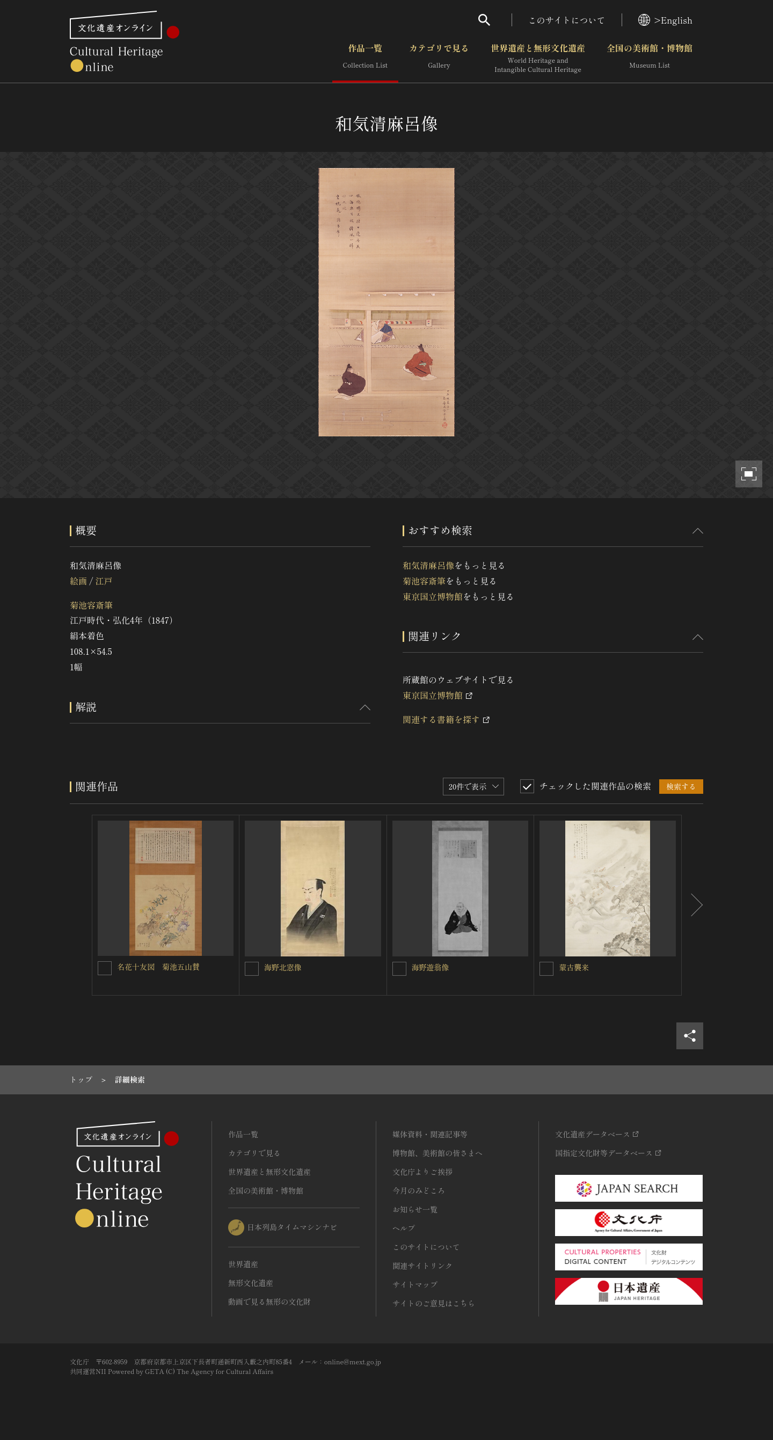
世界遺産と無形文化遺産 (538, 58)
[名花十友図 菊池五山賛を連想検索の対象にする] (105, 968)
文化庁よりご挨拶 (422, 1171)
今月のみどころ (418, 1190)
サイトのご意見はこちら (433, 1303)
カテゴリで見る (439, 58)
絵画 (78, 580)
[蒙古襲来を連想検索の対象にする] (546, 969)
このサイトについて (567, 19)
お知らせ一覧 (414, 1209)
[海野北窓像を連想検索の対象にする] (252, 969)
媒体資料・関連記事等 (430, 1134)
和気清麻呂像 (428, 565)
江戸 (103, 580)
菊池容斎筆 (91, 604)
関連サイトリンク (422, 1265)
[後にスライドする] (692, 905)
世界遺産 (243, 1264)
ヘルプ (403, 1228)
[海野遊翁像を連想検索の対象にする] (399, 969)
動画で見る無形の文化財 (269, 1301)
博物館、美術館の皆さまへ (437, 1152)
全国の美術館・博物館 (649, 58)
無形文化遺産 (250, 1282)
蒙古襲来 (574, 967)
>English (665, 19)
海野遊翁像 (430, 967)
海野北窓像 (283, 967)
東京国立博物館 (433, 596)
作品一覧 (365, 58)
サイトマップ (414, 1284)
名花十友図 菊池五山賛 (158, 966)
